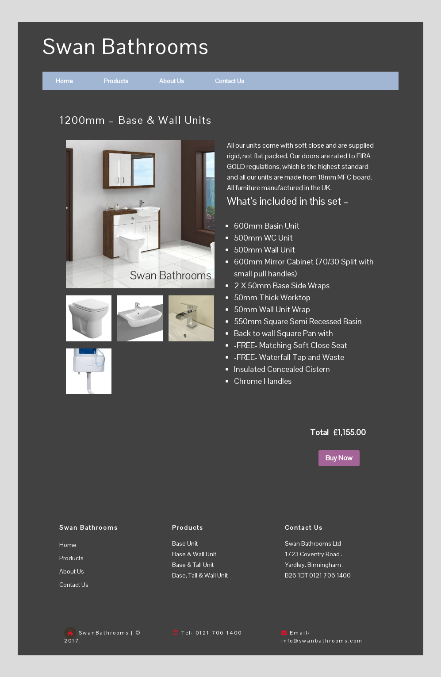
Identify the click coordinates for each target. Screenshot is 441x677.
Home (64, 81)
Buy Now (339, 458)
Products (116, 81)
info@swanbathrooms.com (322, 640)
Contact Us (229, 81)
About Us (171, 81)
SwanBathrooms (104, 632)
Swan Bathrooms (125, 46)
